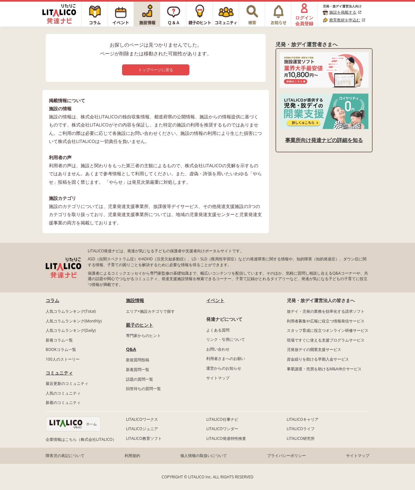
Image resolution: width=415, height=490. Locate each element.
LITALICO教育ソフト (144, 438)
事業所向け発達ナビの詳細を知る (324, 140)
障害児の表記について (65, 455)
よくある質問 (218, 330)
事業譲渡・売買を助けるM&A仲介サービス (324, 369)
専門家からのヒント (143, 335)
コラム (52, 300)
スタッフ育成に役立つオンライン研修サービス (327, 330)
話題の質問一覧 (139, 379)
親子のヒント (139, 325)
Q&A (131, 349)
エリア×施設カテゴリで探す (150, 311)
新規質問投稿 (137, 360)
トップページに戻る (155, 69)
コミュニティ (59, 373)
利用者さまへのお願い (225, 358)
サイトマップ (218, 378)
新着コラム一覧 (59, 340)
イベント (215, 300)
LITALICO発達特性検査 (226, 438)
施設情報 (135, 300)
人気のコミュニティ (63, 393)
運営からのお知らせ (223, 368)
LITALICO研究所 (301, 438)
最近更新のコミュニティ (67, 383)
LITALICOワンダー (222, 428)
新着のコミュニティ (63, 402)
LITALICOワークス (142, 419)
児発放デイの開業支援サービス (314, 349)
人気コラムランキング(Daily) (71, 330)
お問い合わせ (218, 349)
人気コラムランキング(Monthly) (74, 321)
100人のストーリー (63, 359)
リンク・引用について (225, 339)
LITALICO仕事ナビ (222, 419)
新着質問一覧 (137, 369)
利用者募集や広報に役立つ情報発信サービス (326, 321)
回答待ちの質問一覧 (143, 388)
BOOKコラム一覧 (61, 349)
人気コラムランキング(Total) (71, 311)
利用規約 (132, 455)
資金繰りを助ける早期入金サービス (318, 359)
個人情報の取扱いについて (203, 455)
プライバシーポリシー (286, 455)
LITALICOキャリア (303, 419)
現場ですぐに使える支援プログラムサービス (326, 340)
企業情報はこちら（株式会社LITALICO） (81, 439)
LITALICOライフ (301, 428)
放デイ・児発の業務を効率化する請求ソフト (326, 311)
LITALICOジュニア (142, 428)
